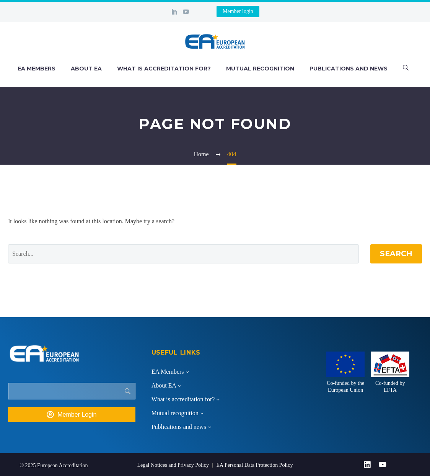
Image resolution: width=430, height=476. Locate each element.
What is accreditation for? (164, 68)
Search (396, 253)
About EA (86, 68)
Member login (238, 11)
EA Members (36, 68)
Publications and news (348, 68)
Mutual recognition (260, 68)
